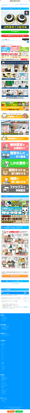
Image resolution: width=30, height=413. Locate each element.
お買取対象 (3, 380)
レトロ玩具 (3, 366)
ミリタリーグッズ (4, 347)
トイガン (3, 364)
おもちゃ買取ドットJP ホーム (6, 4)
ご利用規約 (3, 400)
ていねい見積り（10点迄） (5, 317)
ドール (2, 354)
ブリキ (2, 346)
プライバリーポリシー (4, 401)
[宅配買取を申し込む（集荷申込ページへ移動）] (19, 412)
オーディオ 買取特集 (15, 4)
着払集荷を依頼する (4, 379)
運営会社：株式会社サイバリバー (5, 399)
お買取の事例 (3, 386)
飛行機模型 (3, 363)
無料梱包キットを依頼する (5, 378)
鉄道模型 (3, 362)
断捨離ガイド (3, 387)
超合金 (2, 345)
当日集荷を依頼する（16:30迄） (5, 327)
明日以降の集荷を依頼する (5, 328)
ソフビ (2, 355)
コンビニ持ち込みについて (5, 329)
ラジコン (3, 353)
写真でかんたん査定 (4, 319)
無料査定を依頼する (4, 377)
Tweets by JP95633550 (15, 283)
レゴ (2, 365)
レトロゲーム (3, 357)
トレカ (2, 348)
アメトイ (3, 356)
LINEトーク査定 (3, 316)
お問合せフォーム (4, 389)
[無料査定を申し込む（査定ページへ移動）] (11, 411)
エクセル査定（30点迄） (4, 318)
